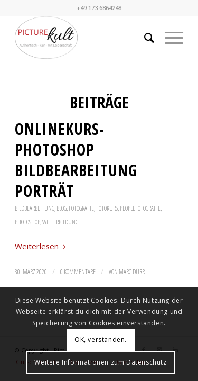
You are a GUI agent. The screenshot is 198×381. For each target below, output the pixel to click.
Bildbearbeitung (34, 208)
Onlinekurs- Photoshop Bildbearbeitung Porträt (76, 160)
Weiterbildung (60, 221)
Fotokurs (107, 208)
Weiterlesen (42, 246)
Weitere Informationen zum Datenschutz (100, 362)
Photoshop (27, 221)
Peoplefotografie (140, 208)
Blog (61, 208)
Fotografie (81, 208)
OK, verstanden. (100, 339)
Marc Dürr (132, 271)
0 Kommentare (78, 271)
